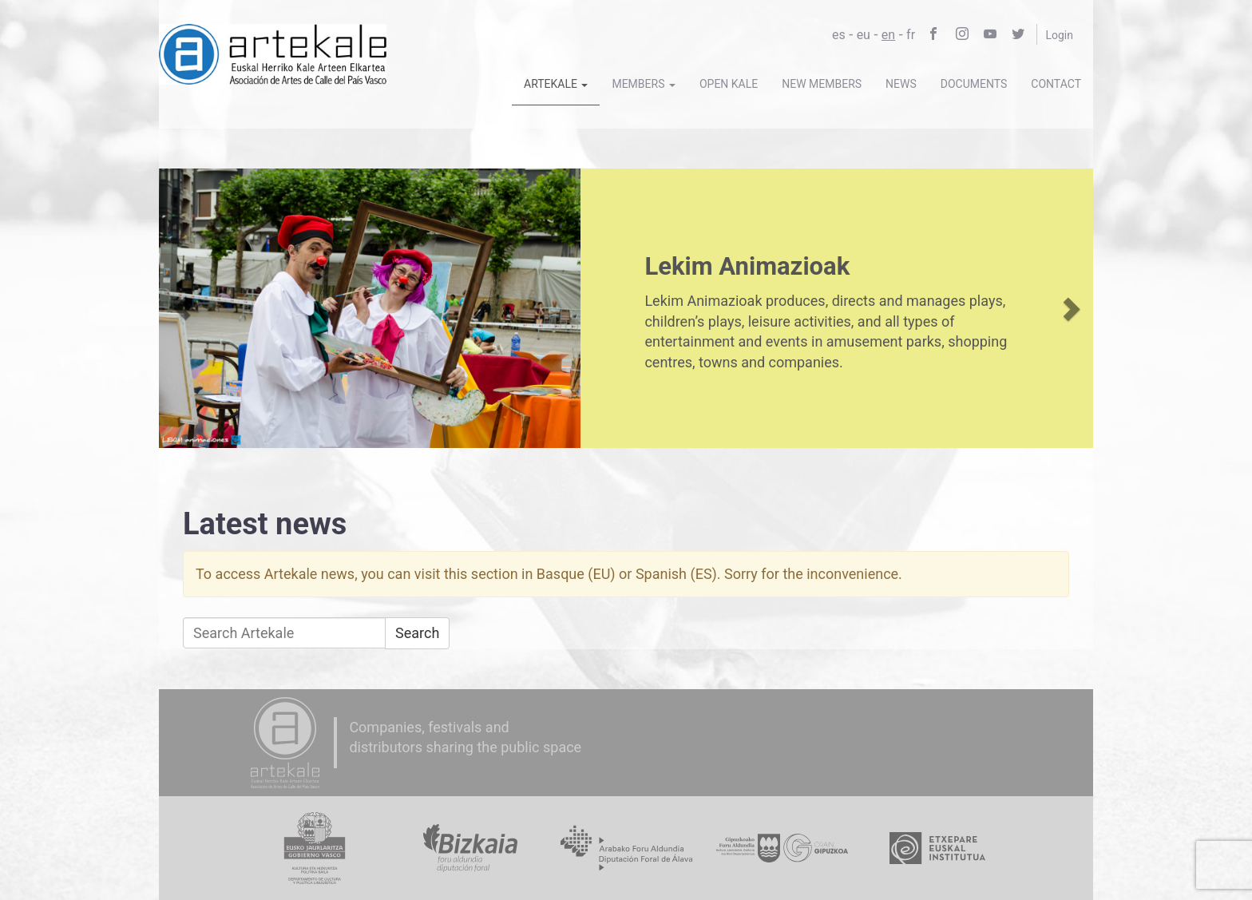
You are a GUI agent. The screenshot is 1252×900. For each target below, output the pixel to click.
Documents (974, 83)
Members (644, 83)
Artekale (556, 83)
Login (1059, 35)
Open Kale (728, 83)
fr (910, 34)
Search (417, 632)
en (888, 34)
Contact (1056, 83)
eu (863, 34)
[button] (182, 308)
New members (822, 83)
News (901, 83)
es (839, 34)
